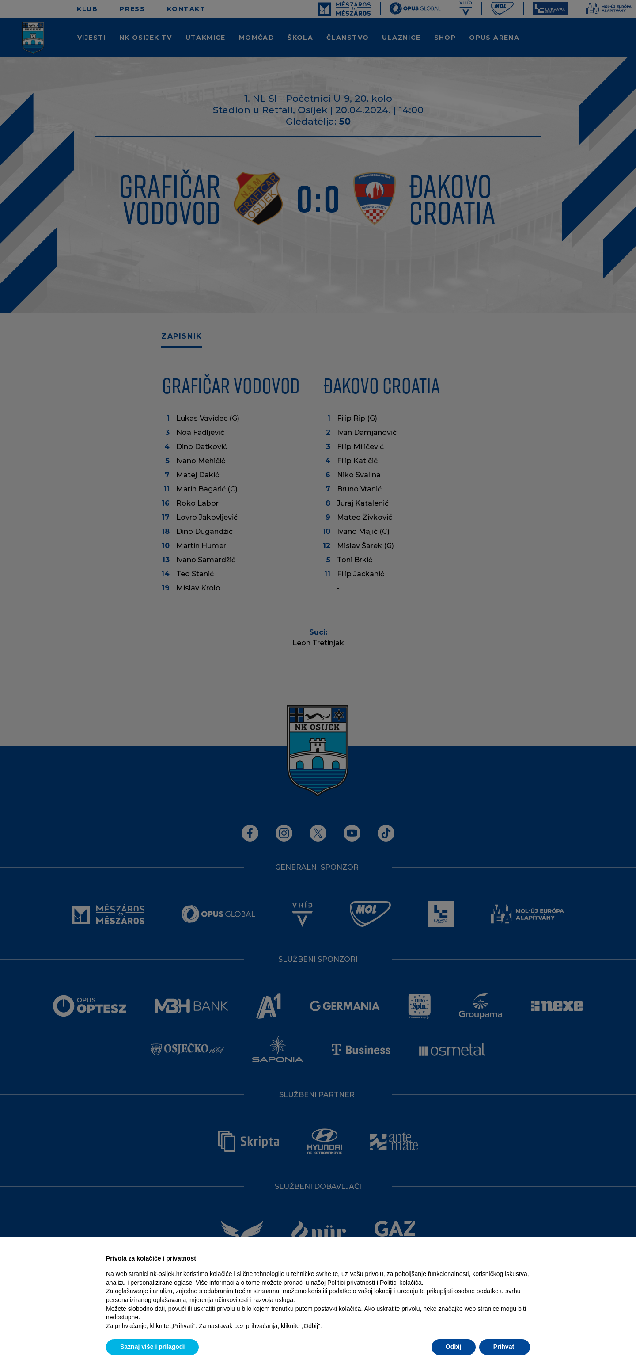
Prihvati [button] (504, 1346)
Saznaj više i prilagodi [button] (152, 1346)
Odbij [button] (454, 1346)
